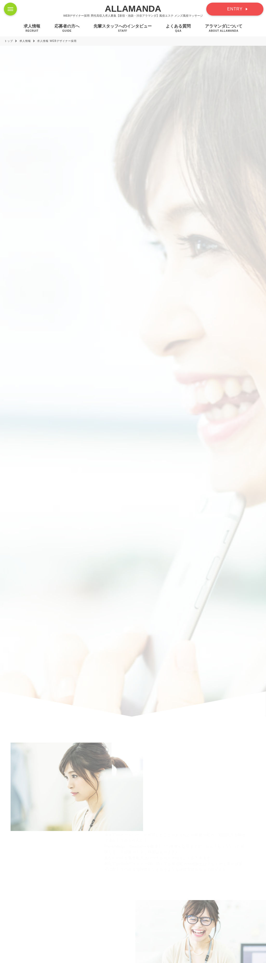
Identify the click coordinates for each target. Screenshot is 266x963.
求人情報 (32, 28)
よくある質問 (178, 28)
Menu (12, 6)
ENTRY (235, 9)
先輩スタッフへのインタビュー (123, 28)
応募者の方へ (67, 28)
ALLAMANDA (133, 9)
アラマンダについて (223, 28)
